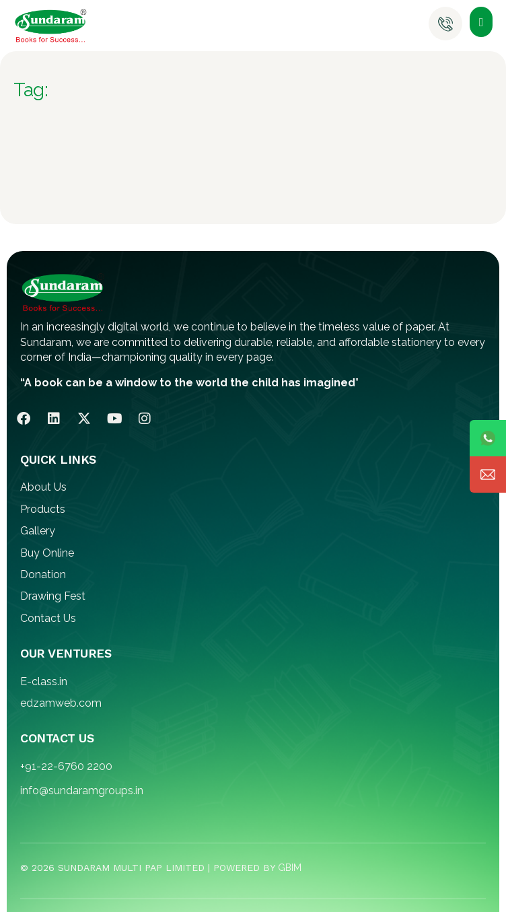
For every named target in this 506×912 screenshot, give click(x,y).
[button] (481, 22)
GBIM (289, 867)
